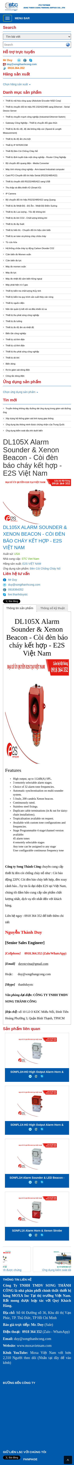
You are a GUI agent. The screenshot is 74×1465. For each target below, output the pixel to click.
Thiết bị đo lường (14, 321)
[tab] (20, 607)
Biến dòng (10, 364)
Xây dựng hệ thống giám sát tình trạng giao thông (29, 418)
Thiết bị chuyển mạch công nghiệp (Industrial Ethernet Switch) (36, 117)
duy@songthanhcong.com (22, 64)
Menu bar (22, 18)
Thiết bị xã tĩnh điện (15, 339)
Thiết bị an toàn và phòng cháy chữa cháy (26, 236)
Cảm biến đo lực (14, 260)
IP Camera (11, 193)
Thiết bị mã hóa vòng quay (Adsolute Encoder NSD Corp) (33, 101)
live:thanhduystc (15, 594)
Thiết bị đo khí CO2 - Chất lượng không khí (26, 218)
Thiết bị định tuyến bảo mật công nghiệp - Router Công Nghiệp (36, 157)
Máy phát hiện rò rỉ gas (17, 285)
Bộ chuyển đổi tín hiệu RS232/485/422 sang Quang (31, 200)
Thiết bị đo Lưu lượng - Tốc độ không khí (26, 212)
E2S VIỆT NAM (31, 563)
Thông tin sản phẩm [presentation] (19, 608)
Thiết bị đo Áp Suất (15, 224)
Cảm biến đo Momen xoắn (18, 254)
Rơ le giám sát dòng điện (18, 370)
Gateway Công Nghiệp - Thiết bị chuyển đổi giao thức (31, 123)
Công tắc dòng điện (15, 376)
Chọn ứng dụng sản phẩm (20, 392)
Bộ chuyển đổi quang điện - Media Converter (27, 163)
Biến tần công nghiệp (16, 333)
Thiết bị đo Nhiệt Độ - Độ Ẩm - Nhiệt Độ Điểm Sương (31, 206)
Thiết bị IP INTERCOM (17, 145)
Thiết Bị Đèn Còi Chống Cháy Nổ (22, 151)
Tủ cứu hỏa (11, 242)
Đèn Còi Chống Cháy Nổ (45, 568)
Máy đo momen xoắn (16, 266)
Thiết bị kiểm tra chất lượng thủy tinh (23, 291)
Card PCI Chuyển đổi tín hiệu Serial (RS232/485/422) (31, 175)
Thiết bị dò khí (13, 357)
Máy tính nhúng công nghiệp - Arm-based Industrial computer (35, 169)
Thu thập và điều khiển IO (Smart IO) (23, 187)
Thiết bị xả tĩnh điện (15, 345)
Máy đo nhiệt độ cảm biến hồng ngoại (24, 279)
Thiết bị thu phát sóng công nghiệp (22, 315)
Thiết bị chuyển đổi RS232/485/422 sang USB (28, 181)
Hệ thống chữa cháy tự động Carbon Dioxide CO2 (30, 248)
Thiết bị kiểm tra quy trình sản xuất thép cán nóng (29, 297)
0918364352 (13, 589)
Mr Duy (10, 579)
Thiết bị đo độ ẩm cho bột (18, 139)
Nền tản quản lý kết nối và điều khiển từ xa (26, 309)
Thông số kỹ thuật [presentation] (52, 608)
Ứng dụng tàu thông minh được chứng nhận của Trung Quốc (35, 424)
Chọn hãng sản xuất (17, 84)
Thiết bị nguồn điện (15, 303)
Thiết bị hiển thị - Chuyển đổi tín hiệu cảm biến (28, 230)
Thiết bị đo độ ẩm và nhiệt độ (20, 327)
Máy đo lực (11, 272)
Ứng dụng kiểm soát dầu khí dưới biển (24, 430)
